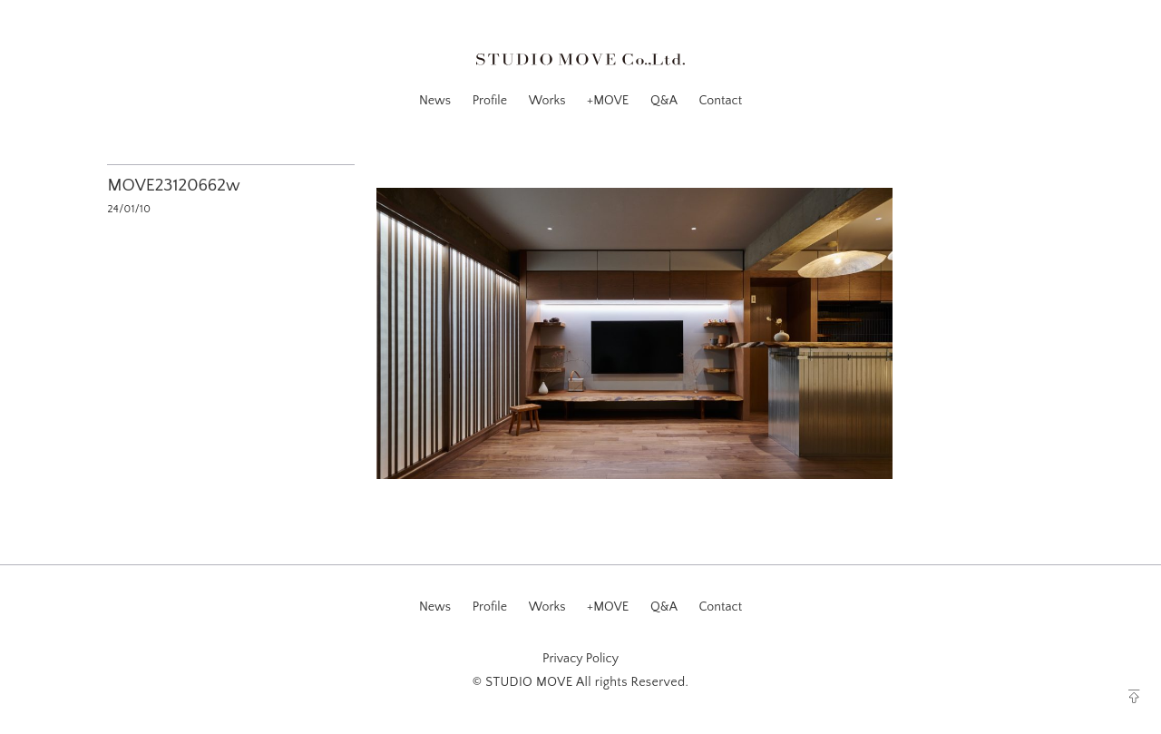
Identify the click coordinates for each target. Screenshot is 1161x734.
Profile (490, 100)
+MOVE (608, 100)
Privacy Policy (580, 658)
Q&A (664, 100)
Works (547, 100)
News (435, 100)
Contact (720, 100)
